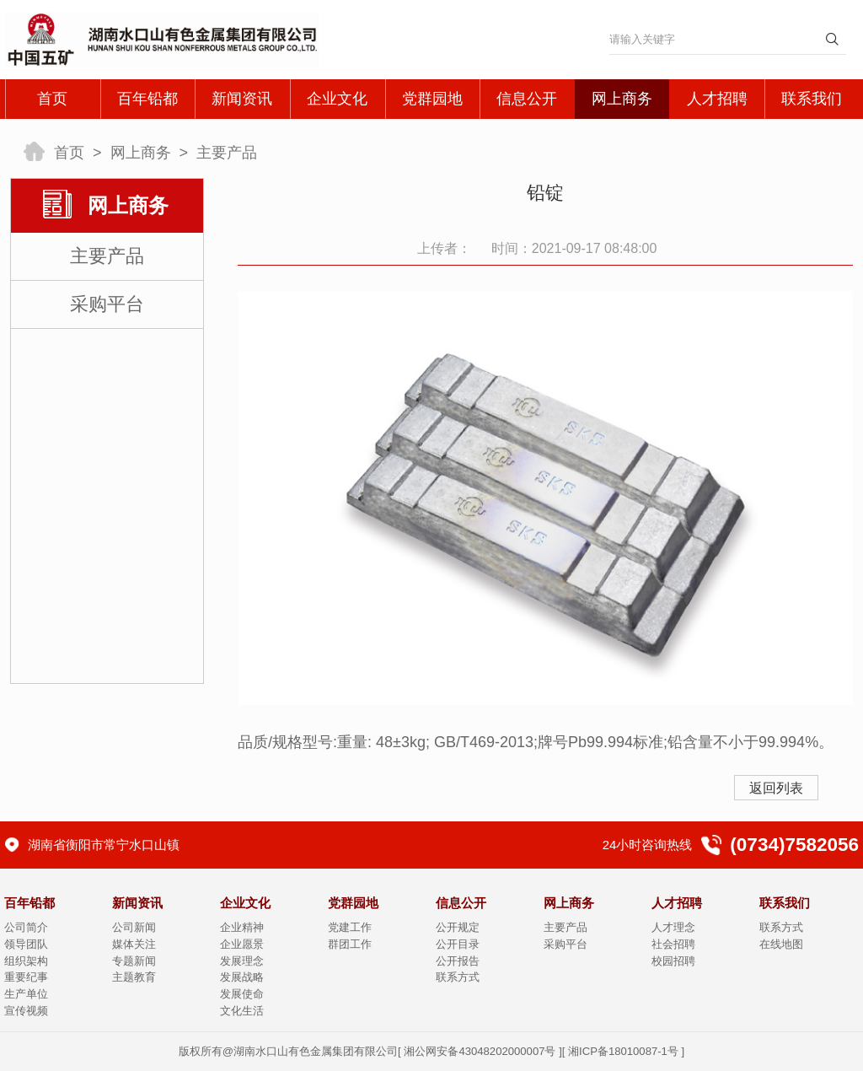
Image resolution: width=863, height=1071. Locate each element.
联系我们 (811, 98)
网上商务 (622, 98)
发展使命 (242, 994)
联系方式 (458, 977)
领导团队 (26, 944)
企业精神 (242, 927)
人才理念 (673, 927)
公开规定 (458, 927)
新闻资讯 (242, 98)
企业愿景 (242, 944)
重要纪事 (26, 977)
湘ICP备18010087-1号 (623, 1051)
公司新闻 (134, 927)
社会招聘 (673, 944)
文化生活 (242, 1010)
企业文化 (337, 98)
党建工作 (350, 927)
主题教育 (134, 977)
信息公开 (526, 98)
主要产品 (226, 152)
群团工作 (350, 944)
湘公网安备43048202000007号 (479, 1051)
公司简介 (26, 927)
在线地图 (781, 944)
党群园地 (432, 98)
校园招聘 (673, 961)
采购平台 (107, 304)
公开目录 (458, 944)
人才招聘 (717, 98)
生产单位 (26, 994)
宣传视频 (26, 1010)
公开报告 (458, 961)
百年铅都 (147, 98)
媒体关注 (134, 944)
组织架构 (26, 961)
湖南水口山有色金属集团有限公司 (315, 1051)
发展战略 (242, 977)
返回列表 (776, 788)
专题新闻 (134, 961)
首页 (52, 98)
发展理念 (242, 961)
